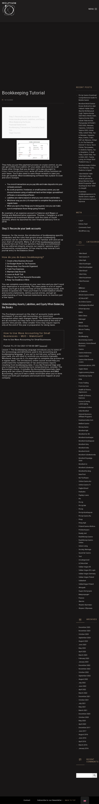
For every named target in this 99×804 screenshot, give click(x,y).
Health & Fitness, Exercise (85, 397)
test (80, 556)
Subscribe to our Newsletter (49, 800)
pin (80, 499)
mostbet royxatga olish (85, 459)
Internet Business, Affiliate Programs (85, 415)
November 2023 (84, 631)
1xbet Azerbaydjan (85, 267)
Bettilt (81, 323)
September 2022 (85, 676)
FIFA (80, 379)
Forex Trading (84, 383)
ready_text (83, 533)
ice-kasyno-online (85, 407)
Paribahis (82, 492)
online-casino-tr (85, 485)
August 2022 (83, 679)
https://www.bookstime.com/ (15, 171)
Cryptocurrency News (86, 372)
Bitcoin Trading (84, 329)
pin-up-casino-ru (85, 516)
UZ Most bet (83, 563)
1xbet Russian (84, 281)
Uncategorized (84, 560)
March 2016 (83, 745)
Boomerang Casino (86, 340)
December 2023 (84, 627)
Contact (27, 800)
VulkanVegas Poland (86, 584)
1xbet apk (82, 260)
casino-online (84, 356)
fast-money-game (85, 376)
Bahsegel (82, 319)
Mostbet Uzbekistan (86, 467)
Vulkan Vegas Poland (86, 577)
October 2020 (84, 717)
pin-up (81, 509)
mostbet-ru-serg (85, 471)
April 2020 (82, 724)
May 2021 (82, 707)
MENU (93, 9)
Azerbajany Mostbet (86, 305)
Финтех (81, 601)
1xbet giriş (82, 274)
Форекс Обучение (85, 608)
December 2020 (84, 714)
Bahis (81, 312)
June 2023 (82, 645)
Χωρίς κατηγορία (85, 591)
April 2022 (82, 689)
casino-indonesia (85, 353)
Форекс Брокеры (85, 605)
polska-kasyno (84, 530)
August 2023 (83, 641)
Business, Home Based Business (87, 344)
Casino (81, 349)
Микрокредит (84, 594)
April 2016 (82, 741)
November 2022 (84, 669)
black (81, 333)
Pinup (81, 519)
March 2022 (83, 693)
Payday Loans (84, 495)
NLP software (84, 478)
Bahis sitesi (83, 316)
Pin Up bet (82, 505)
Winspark (82, 587)
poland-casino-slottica (87, 526)
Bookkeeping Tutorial (23, 93)
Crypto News (83, 369)
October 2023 (84, 634)
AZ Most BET (83, 298)
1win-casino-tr (84, 257)
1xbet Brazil (83, 271)
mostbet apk (83, 430)
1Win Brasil (83, 253)
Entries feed (83, 224)
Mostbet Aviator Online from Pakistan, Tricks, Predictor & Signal (87, 167)
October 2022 (84, 672)
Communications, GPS (87, 365)
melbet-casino (84, 424)
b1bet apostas (84, 309)
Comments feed (84, 227)
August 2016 (83, 734)
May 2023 (82, 648)
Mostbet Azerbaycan (86, 441)
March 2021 (83, 710)
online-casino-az (85, 481)
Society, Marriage (85, 549)
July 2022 (82, 683)
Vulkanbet (82, 581)
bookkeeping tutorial (50, 242)
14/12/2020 (8, 100)
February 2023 (84, 658)
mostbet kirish (84, 451)
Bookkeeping (83, 336)
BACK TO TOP (68, 800)
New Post (82, 474)
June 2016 (82, 738)
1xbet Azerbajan (85, 264)
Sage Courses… (15, 133)
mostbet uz (83, 464)
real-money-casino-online (86, 541)
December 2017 (84, 728)
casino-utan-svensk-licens (86, 361)
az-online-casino (85, 302)
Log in (81, 220)
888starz (82, 288)
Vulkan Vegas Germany (87, 574)
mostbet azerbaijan (86, 437)
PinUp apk (82, 523)
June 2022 (82, 686)
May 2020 (82, 721)
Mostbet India (84, 448)
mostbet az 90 (84, 434)
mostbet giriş (84, 444)
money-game (83, 427)
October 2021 (84, 700)
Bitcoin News (83, 326)
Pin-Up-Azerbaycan (85, 512)
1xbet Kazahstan (85, 278)
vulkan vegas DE (85, 567)
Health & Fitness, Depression (85, 391)
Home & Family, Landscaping (84, 402)
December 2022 (84, 665)
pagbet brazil (83, 488)
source (43, 346)
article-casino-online (86, 295)
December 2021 (84, 696)
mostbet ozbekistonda (87, 455)
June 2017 (82, 731)
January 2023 (83, 662)
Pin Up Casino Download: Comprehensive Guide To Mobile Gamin (88, 97)
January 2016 (83, 748)
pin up (81, 502)
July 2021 (82, 703)
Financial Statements (17, 125)
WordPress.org (84, 231)
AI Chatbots (83, 291)
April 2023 (82, 652)
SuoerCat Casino (85, 553)
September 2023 (85, 638)
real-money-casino (86, 537)
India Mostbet (84, 411)
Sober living (83, 546)
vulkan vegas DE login (87, 570)
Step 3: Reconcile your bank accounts (24, 117)
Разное (81, 598)
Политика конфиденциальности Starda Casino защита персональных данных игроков (87, 196)
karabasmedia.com (86, 420)
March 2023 (83, 655)
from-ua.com (84, 386)
